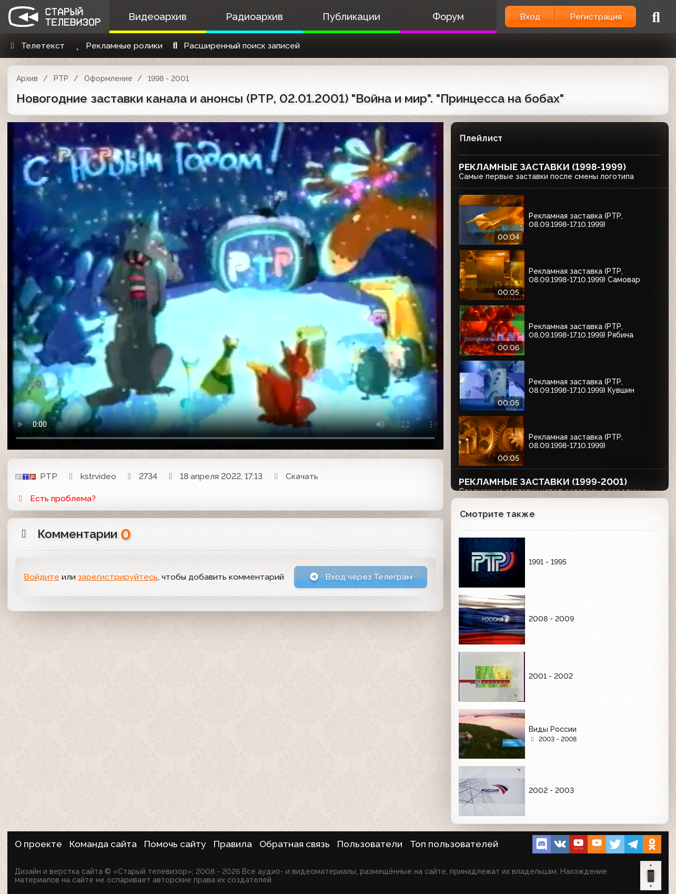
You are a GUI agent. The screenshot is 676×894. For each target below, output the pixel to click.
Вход (530, 17)
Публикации (351, 16)
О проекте (38, 844)
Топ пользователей (454, 844)
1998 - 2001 (168, 78)
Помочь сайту (175, 844)
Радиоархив (254, 16)
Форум (448, 16)
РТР (61, 78)
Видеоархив (157, 16)
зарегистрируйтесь (118, 577)
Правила (233, 844)
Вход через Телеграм (361, 577)
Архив (27, 78)
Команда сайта (103, 844)
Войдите (41, 577)
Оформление (108, 78)
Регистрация (596, 17)
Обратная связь (294, 844)
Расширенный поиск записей (235, 46)
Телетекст (36, 46)
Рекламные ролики (117, 46)
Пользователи (369, 844)
